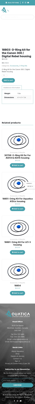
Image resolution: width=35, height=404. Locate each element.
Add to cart (8, 80)
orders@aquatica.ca (20, 339)
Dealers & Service (17, 356)
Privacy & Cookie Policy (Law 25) (17, 363)
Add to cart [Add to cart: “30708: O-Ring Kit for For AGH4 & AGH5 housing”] (18, 165)
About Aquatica (18, 351)
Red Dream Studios (22, 397)
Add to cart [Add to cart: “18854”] (18, 293)
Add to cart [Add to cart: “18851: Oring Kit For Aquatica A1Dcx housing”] (18, 209)
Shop (17, 354)
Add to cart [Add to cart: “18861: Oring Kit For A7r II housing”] (18, 252)
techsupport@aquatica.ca (20, 342)
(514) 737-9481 (13, 3)
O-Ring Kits (23, 66)
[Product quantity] (4, 75)
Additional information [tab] (11, 88)
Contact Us (17, 359)
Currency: (29, 183)
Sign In (17, 361)
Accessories (14, 66)
